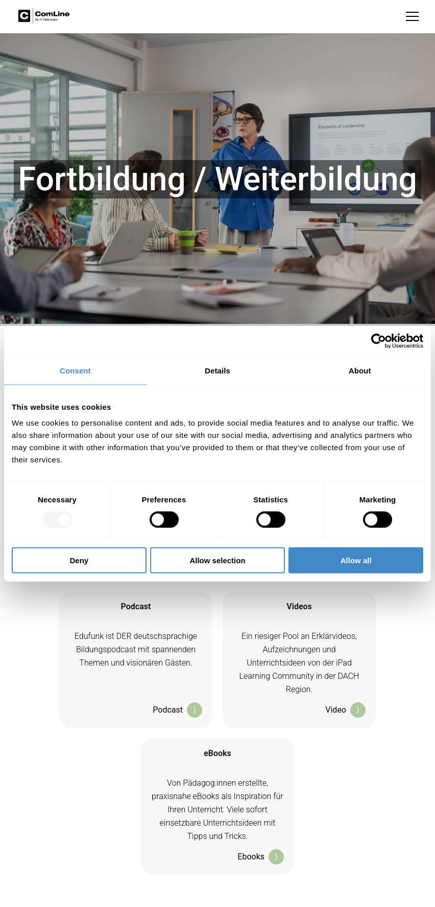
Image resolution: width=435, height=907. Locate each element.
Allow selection (217, 560)
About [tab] (360, 370)
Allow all (356, 560)
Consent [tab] (75, 370)
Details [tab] (217, 370)
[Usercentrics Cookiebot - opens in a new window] (378, 340)
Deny (78, 560)
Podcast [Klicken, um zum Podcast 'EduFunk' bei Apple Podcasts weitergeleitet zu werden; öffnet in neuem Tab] (177, 710)
